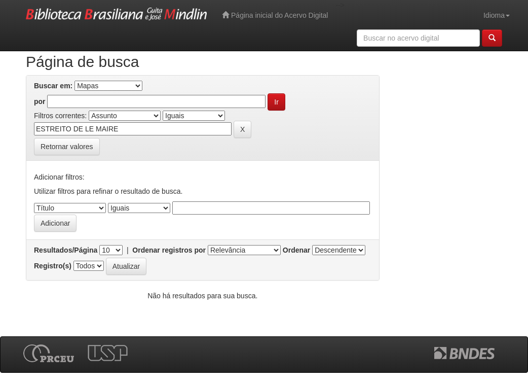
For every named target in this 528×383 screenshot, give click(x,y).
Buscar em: (53, 86)
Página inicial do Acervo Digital (275, 15)
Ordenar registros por (169, 250)
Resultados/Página (65, 250)
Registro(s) (52, 266)
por (40, 101)
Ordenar (296, 250)
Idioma (496, 15)
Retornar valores (67, 147)
